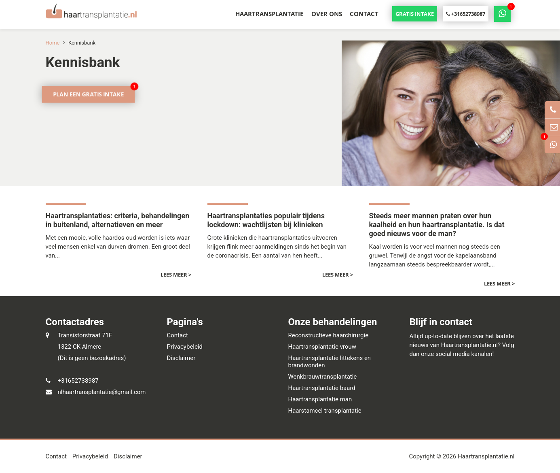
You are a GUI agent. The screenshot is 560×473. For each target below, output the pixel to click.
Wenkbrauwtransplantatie (322, 376)
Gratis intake (414, 13)
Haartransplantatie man (320, 399)
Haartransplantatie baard (321, 388)
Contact (364, 14)
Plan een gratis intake (88, 94)
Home (53, 43)
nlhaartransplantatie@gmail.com (102, 392)
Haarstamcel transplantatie (324, 410)
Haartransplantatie (269, 14)
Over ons (326, 14)
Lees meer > (176, 274)
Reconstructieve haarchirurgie (328, 335)
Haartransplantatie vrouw (322, 346)
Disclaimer (181, 358)
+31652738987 (465, 13)
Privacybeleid (185, 346)
